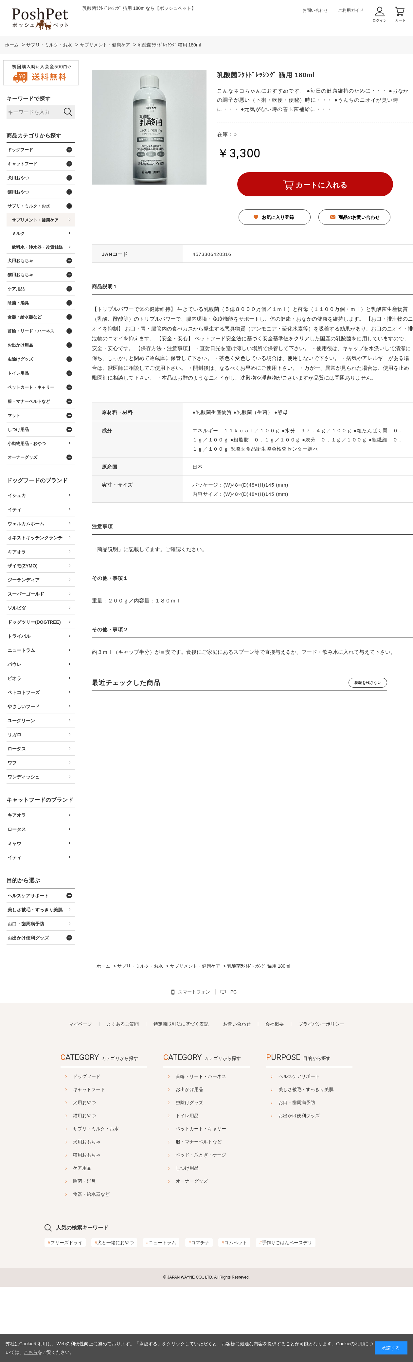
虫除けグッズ (189, 1102)
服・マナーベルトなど (199, 1141)
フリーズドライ (65, 1242)
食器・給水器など (75, 1194)
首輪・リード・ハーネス (201, 1076)
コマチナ (199, 1242)
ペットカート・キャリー (201, 1128)
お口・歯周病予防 (313, 1102)
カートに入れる (322, 185)
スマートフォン (194, 992)
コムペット (234, 1242)
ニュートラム (161, 1242)
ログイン (379, 20)
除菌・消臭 (68, 1181)
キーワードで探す (28, 98)
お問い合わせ (315, 10)
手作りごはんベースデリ (285, 1242)
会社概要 (274, 1024)
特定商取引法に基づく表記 (180, 1024)
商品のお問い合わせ (359, 217)
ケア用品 (66, 1168)
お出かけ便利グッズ (315, 1115)
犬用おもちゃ (70, 1141)
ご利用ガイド (351, 10)
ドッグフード (70, 1076)
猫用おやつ (68, 1115)
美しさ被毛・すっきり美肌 (322, 1089)
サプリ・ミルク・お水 (79, 1128)
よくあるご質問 (123, 1024)
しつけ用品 (187, 1168)
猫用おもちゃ (70, 1154)
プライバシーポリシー (321, 1024)
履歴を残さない (368, 682)
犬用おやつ (68, 1102)
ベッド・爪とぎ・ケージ (201, 1154)
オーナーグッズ (192, 1181)
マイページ (80, 1024)
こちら (31, 1352)
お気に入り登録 (278, 217)
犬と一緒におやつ (114, 1242)
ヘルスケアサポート (315, 1076)
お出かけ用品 (189, 1089)
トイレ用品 (187, 1115)
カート (400, 20)
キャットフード (73, 1089)
